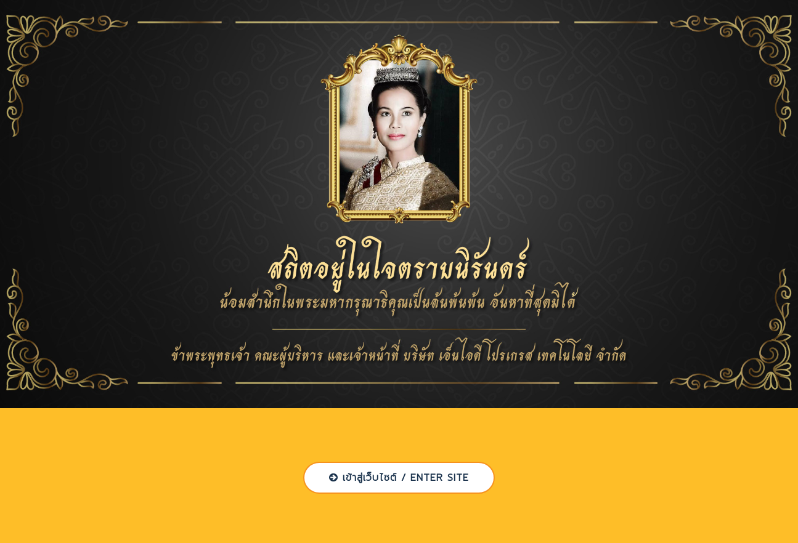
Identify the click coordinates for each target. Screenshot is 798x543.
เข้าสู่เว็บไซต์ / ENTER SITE (399, 477)
